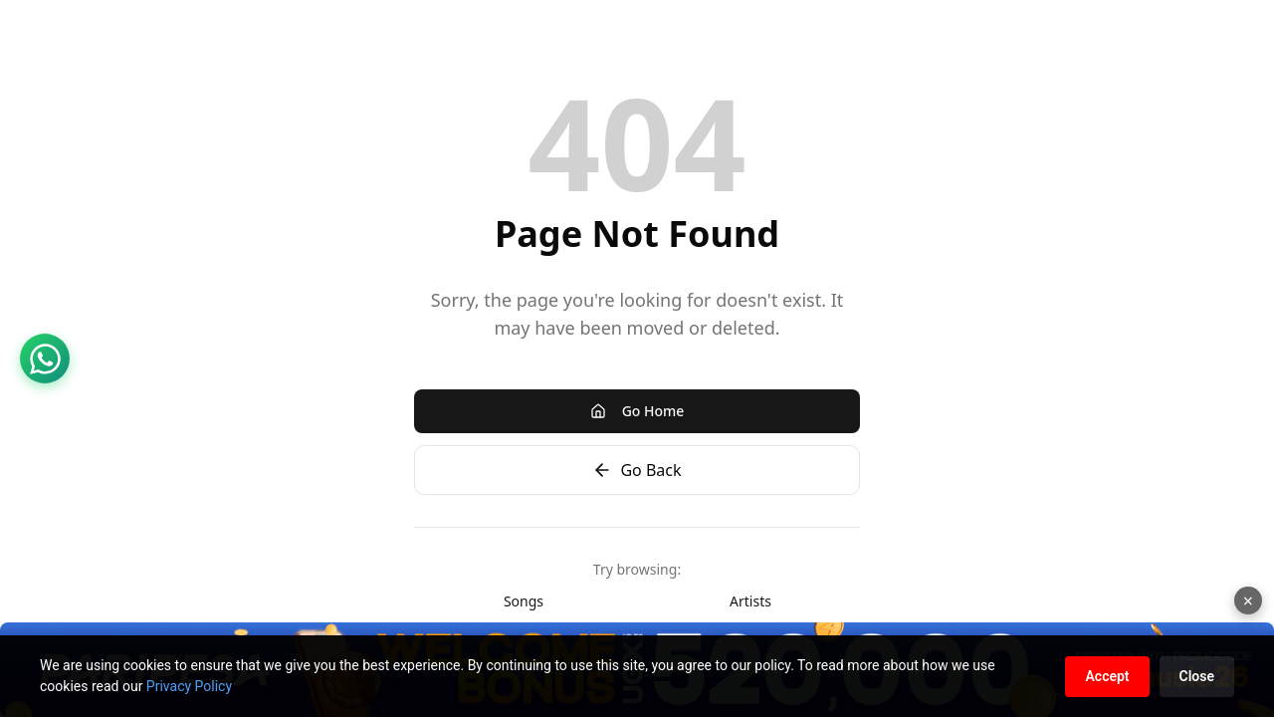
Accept (1107, 676)
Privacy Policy (189, 686)
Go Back (636, 470)
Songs (523, 601)
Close (1196, 676)
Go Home (637, 410)
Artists (750, 601)
